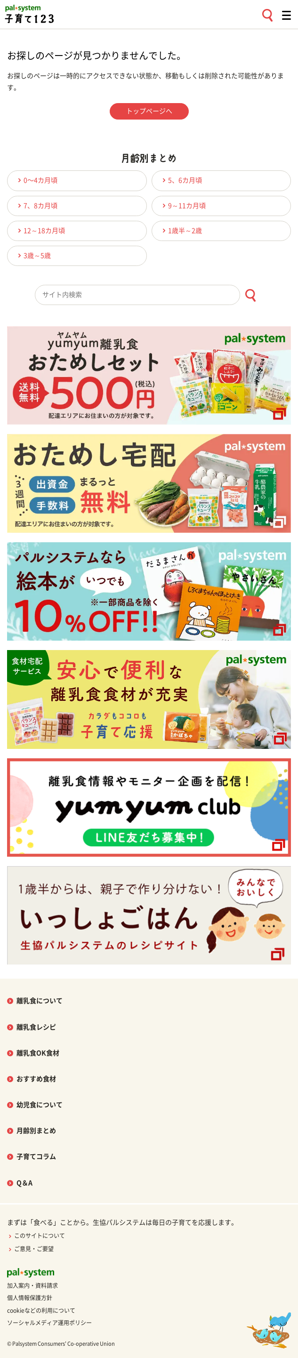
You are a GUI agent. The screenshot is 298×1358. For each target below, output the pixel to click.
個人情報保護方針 (29, 1298)
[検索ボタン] (250, 295)
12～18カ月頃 (40, 230)
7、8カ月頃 (36, 205)
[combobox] (149, 295)
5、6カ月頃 (181, 180)
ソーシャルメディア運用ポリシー (49, 1323)
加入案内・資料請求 (32, 1285)
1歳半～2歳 (181, 230)
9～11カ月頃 (183, 205)
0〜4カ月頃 (36, 180)
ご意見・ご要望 (30, 1249)
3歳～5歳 (33, 255)
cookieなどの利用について (41, 1310)
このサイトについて (36, 1235)
